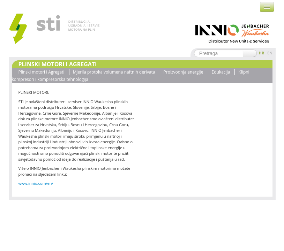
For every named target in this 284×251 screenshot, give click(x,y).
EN (269, 52)
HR (261, 52)
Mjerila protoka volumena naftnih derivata (114, 72)
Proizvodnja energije (183, 72)
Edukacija (221, 72)
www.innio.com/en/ (35, 183)
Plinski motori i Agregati (41, 72)
